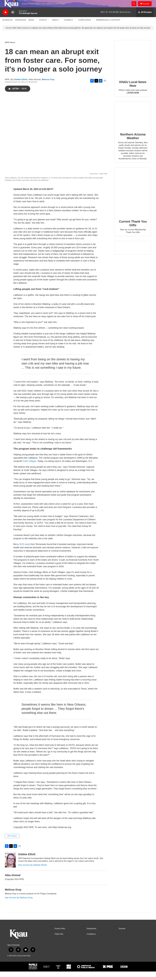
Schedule (7, 25)
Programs (20, 25)
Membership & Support (108, 25)
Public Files (59, 939)
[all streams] (145, 18)
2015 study (24, 549)
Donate (147, 6)
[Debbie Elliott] (10, 865)
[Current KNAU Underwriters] (133, 253)
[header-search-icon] (135, 6)
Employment (91, 934)
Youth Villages (29, 466)
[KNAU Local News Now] (133, 64)
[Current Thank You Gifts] (133, 197)
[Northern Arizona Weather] (133, 121)
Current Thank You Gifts (133, 228)
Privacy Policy (60, 934)
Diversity (122, 934)
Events (43, 25)
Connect (68, 25)
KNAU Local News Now (132, 89)
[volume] (13, 18)
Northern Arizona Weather (133, 141)
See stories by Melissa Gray (19, 903)
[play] (5, 17)
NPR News (10, 48)
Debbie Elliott (21, 85)
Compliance (84, 25)
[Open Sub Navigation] (36, 25)
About (55, 25)
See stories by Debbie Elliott (32, 870)
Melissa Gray (48, 85)
